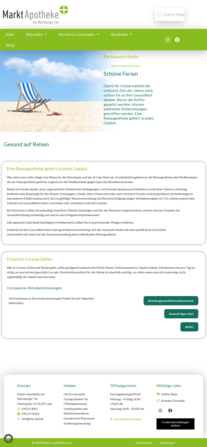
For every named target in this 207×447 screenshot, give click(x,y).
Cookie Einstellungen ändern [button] (175, 423)
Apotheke (121, 34)
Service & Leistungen (79, 34)
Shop (10, 45)
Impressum (167, 442)
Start (10, 34)
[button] (8, 438)
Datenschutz (144, 442)
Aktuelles (36, 34)
